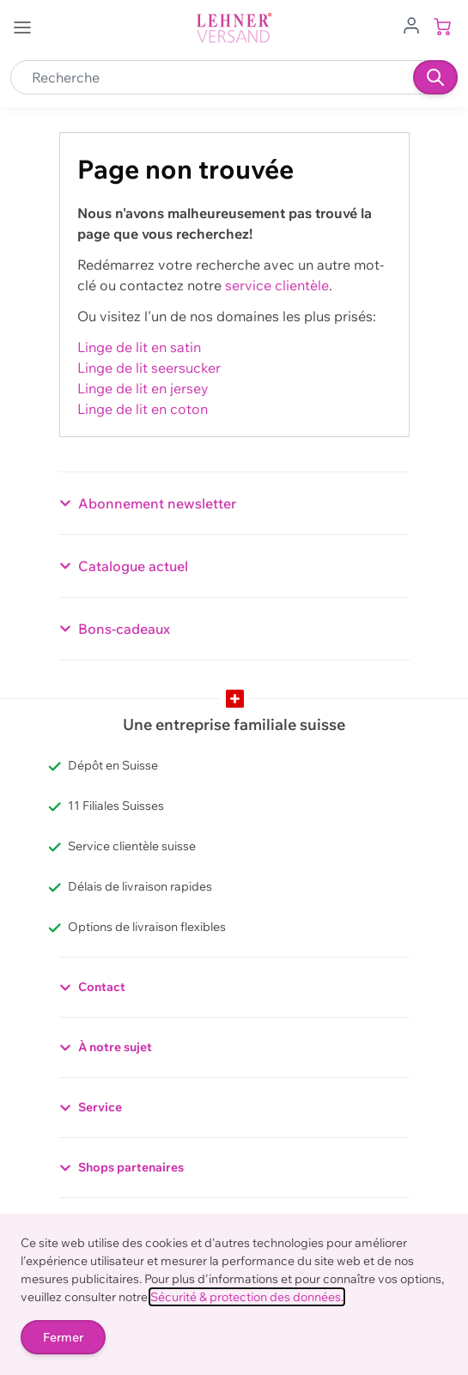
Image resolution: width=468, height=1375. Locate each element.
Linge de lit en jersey (143, 388)
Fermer (63, 1337)
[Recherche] (435, 77)
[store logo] (234, 28)
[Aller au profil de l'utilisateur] (411, 24)
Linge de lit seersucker (149, 367)
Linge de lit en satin (139, 347)
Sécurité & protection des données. (246, 1297)
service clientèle (277, 285)
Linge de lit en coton (142, 408)
